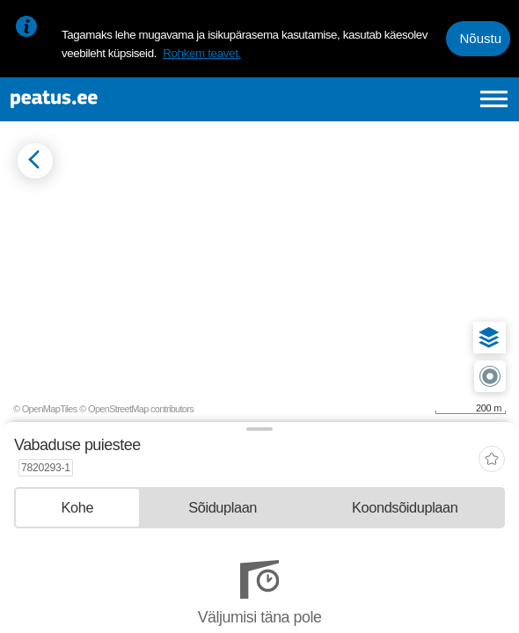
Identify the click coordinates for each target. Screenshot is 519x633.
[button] (489, 337)
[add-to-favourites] (492, 461)
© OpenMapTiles (45, 409)
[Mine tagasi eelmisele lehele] (35, 160)
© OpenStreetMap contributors (136, 409)
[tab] (77, 508)
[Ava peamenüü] (494, 99)
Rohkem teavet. (202, 53)
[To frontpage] (112, 99)
